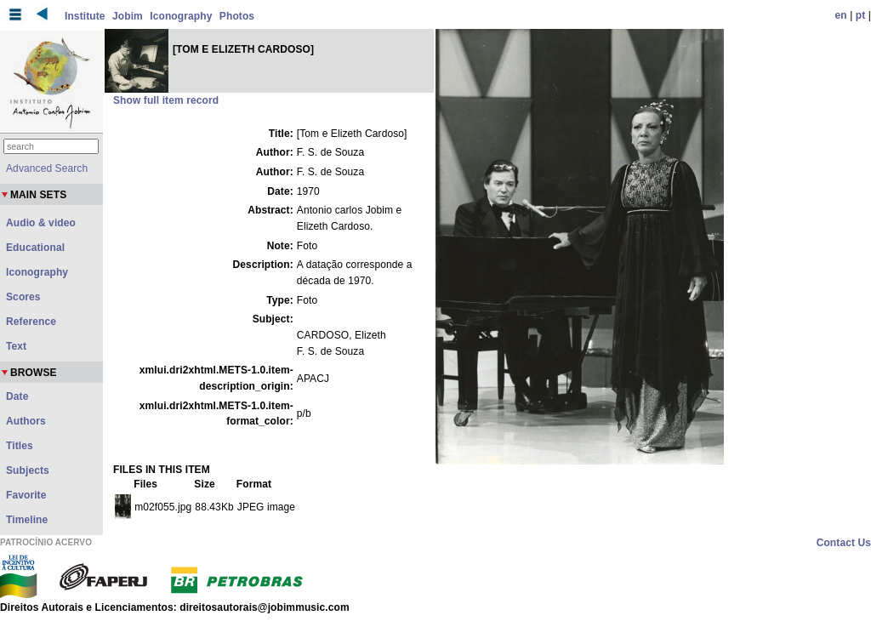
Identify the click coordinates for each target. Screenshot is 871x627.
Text (16, 346)
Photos (236, 16)
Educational (35, 248)
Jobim (127, 16)
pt (861, 15)
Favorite (26, 495)
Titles (19, 446)
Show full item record (166, 100)
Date (17, 396)
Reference (31, 322)
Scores (23, 297)
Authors (26, 421)
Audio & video (41, 223)
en (841, 15)
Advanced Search (47, 168)
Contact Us (844, 543)
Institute (85, 16)
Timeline (27, 520)
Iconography (181, 16)
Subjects (27, 470)
